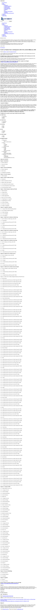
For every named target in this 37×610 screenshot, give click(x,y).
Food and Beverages (7, 8)
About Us (3, 34)
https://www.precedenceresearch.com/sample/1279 (9, 61)
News (3, 3)
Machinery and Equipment (8, 11)
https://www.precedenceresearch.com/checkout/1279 (9, 583)
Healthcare (6, 9)
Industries (3, 4)
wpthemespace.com (20, 609)
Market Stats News (6, 609)
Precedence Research (13, 51)
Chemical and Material (7, 6)
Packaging (5, 12)
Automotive (6, 5)
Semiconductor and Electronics (9, 13)
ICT (4, 10)
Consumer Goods (7, 27)
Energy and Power (7, 7)
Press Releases (4, 2)
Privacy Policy (4, 15)
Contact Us (4, 14)
